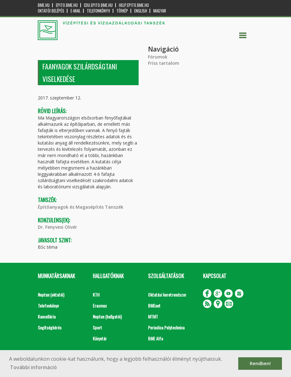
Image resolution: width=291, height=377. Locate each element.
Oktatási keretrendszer (167, 294)
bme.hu (44, 5)
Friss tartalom (163, 63)
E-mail (76, 11)
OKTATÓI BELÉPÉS (51, 11)
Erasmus (100, 305)
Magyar (159, 11)
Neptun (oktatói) (51, 294)
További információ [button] (33, 367)
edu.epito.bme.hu (98, 5)
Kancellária (47, 316)
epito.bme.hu (67, 5)
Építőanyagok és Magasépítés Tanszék (80, 207)
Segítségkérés (50, 327)
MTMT (153, 316)
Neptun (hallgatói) (107, 316)
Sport (97, 327)
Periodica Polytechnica (166, 327)
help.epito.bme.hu (134, 5)
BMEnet (154, 305)
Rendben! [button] (260, 363)
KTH (96, 294)
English (140, 11)
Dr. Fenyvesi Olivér (57, 227)
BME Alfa (155, 338)
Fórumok (157, 57)
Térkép (122, 11)
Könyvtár (100, 338)
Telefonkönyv (98, 11)
